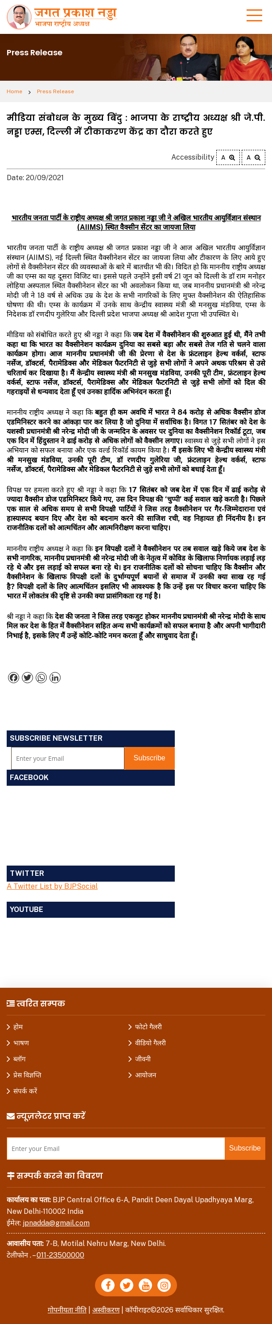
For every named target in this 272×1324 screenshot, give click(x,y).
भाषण (21, 1043)
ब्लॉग (19, 1059)
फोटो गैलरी (148, 1027)
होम (18, 1027)
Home (14, 91)
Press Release (55, 91)
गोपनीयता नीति (67, 1310)
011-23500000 (60, 1255)
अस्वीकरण (106, 1310)
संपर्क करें (25, 1091)
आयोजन (145, 1075)
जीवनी (143, 1059)
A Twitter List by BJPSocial (52, 886)
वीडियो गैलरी (150, 1043)
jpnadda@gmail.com (56, 1223)
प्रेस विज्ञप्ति (27, 1075)
